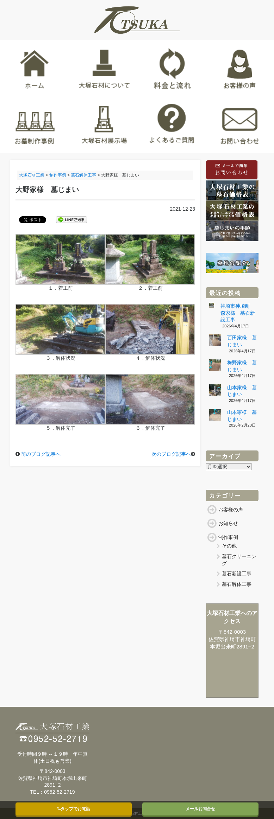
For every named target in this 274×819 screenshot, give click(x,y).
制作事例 (228, 537)
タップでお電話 (73, 808)
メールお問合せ (200, 808)
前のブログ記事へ (41, 454)
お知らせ (228, 523)
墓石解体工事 (236, 584)
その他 (229, 546)
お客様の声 (230, 509)
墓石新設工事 (236, 573)
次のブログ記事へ (171, 454)
